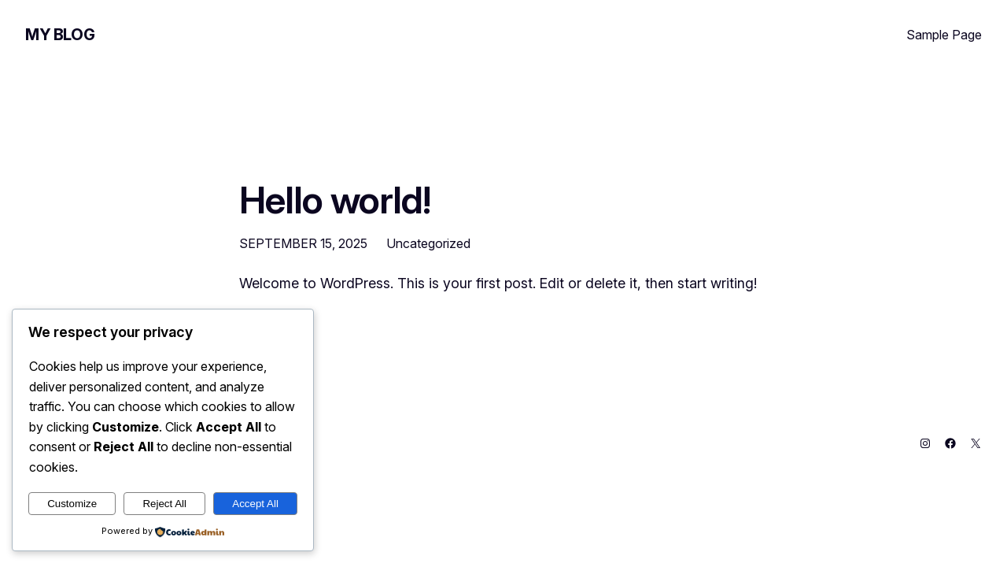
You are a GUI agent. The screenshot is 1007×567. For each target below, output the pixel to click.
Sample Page (944, 35)
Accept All (255, 504)
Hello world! (334, 199)
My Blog (59, 34)
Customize (72, 504)
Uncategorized (428, 243)
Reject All (164, 504)
